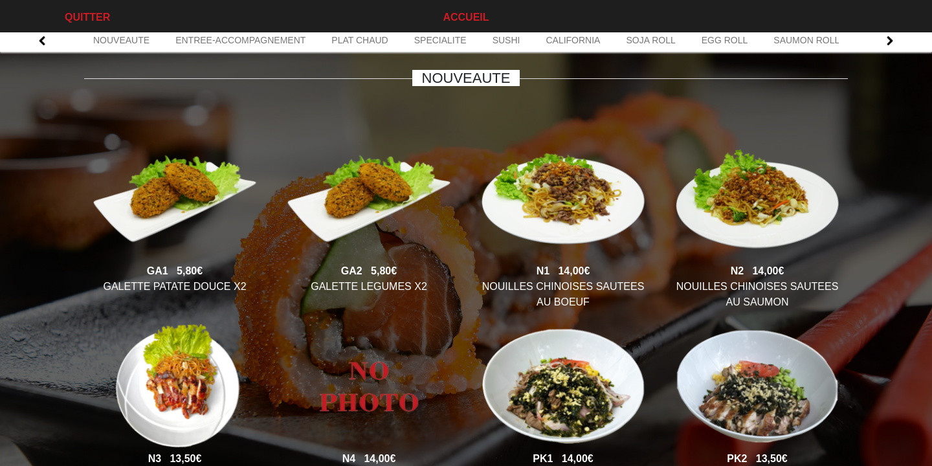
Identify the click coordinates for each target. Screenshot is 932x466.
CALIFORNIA (573, 40)
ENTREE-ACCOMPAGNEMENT (240, 40)
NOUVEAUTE (121, 40)
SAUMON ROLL (806, 40)
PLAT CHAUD (359, 40)
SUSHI (506, 40)
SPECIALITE (440, 40)
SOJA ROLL (650, 40)
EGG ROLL (725, 40)
